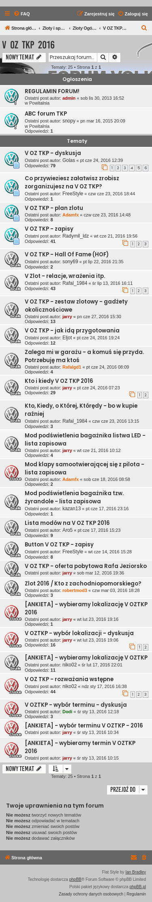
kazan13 (71, 508)
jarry (67, 316)
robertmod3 (74, 590)
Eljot (67, 338)
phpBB (75, 879)
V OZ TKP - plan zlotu (54, 208)
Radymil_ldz (75, 236)
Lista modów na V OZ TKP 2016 (67, 523)
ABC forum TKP (46, 114)
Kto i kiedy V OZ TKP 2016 (59, 381)
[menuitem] (21, 14)
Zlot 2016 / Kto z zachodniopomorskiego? (83, 584)
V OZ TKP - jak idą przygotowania (72, 330)
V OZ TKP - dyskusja (53, 153)
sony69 (70, 261)
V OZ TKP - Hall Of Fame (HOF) (67, 254)
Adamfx (70, 214)
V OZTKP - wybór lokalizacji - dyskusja (79, 633)
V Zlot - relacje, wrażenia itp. (65, 276)
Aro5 (67, 530)
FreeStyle (72, 194)
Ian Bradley (135, 872)
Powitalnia (39, 102)
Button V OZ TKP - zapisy (59, 544)
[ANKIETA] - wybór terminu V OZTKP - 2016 (84, 725)
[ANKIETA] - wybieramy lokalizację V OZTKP (86, 658)
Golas (68, 160)
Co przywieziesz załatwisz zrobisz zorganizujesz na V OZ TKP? (72, 182)
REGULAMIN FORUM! (52, 91)
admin (68, 98)
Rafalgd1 (71, 367)
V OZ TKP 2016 (28, 45)
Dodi (67, 711)
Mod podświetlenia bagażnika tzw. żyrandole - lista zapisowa (74, 497)
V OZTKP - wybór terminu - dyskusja (76, 705)
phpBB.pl (137, 887)
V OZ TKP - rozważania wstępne (69, 679)
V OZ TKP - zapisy (49, 229)
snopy (68, 121)
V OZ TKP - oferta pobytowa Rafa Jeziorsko (86, 566)
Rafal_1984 (74, 283)
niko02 (69, 665)
